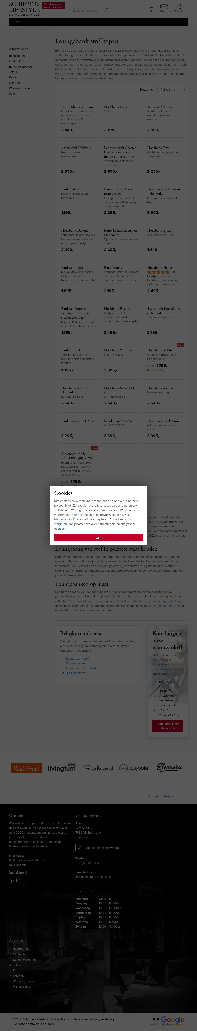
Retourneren (17, 865)
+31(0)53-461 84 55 (87, 863)
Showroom (164, 8)
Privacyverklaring (102, 1019)
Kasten (13, 77)
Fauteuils (15, 61)
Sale (12, 93)
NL (151, 9)
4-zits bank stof (76, 673)
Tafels (13, 72)
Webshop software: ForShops (34, 1024)
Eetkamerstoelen (20, 66)
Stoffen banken (76, 663)
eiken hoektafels (162, 605)
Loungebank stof (77, 658)
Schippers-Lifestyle (160, 796)
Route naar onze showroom (98, 847)
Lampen (14, 83)
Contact (179, 8)
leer (89, 601)
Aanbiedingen (22, 986)
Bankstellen (17, 56)
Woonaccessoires (20, 88)
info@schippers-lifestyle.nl (93, 877)
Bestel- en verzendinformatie (28, 860)
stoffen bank (69, 517)
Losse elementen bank (81, 668)
